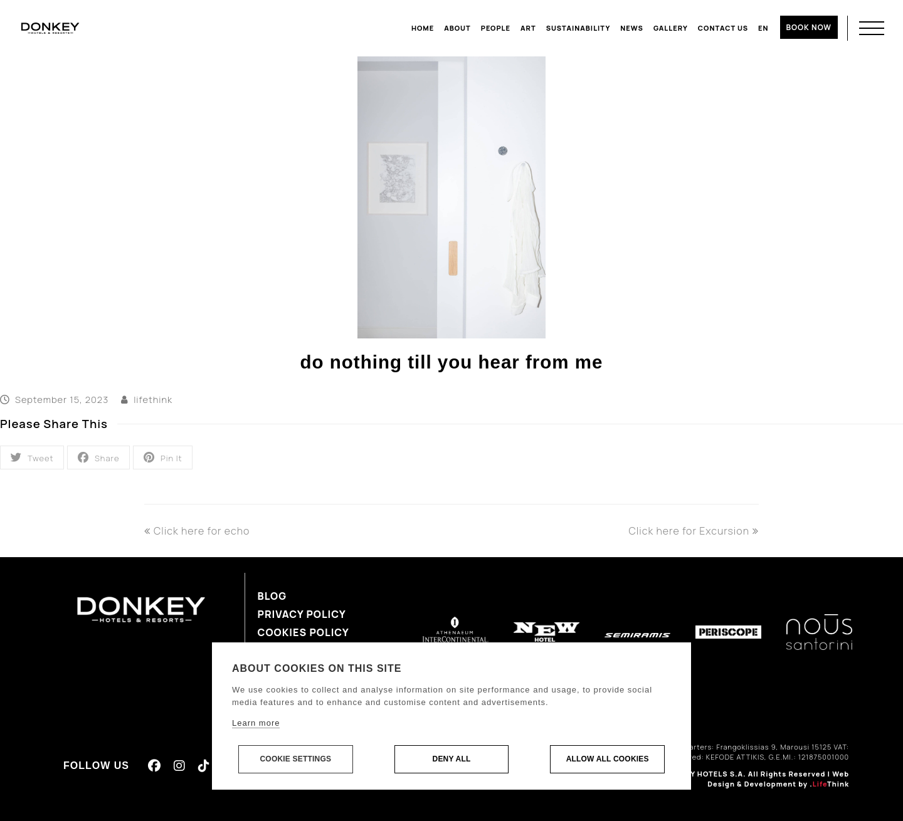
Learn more (256, 723)
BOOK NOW (809, 27)
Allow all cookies (607, 759)
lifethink (153, 399)
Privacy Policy (302, 614)
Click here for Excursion (693, 531)
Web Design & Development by (778, 779)
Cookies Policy (303, 632)
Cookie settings (295, 759)
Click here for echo (197, 531)
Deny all (452, 759)
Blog (272, 596)
